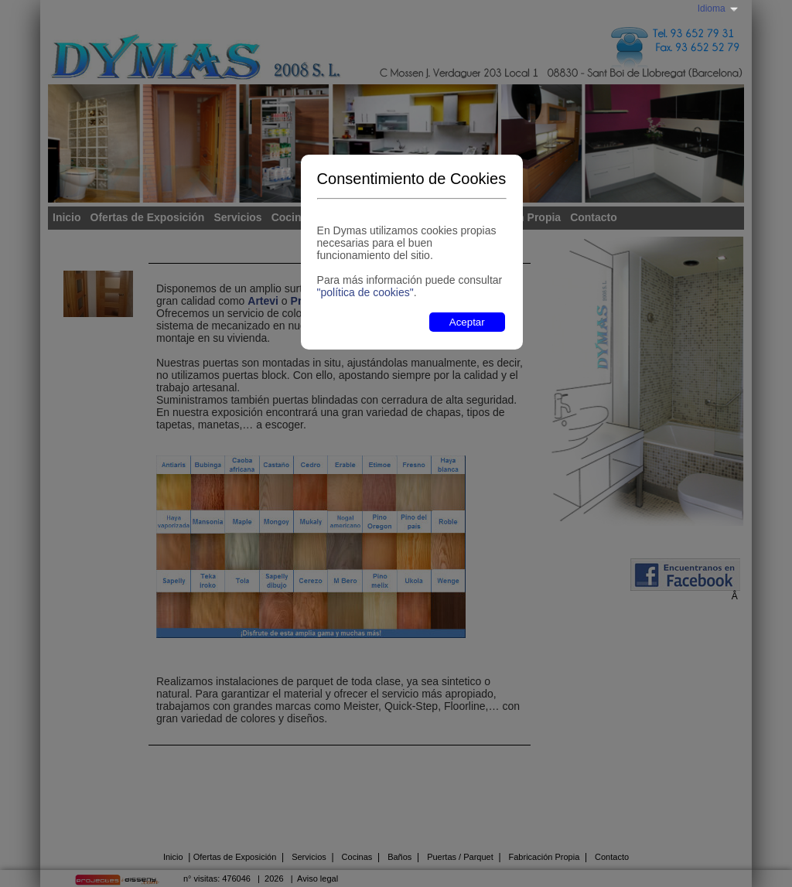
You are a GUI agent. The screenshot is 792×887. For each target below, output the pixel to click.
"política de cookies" (365, 292)
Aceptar (467, 322)
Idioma (711, 8)
